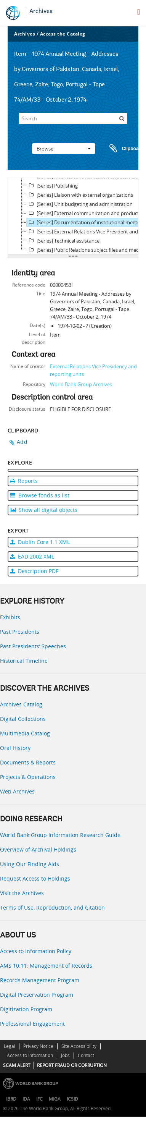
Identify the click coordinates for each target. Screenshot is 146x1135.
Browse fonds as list (39, 495)
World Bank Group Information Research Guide (60, 835)
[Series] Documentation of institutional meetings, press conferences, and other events (86, 222)
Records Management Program (39, 980)
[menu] (138, 12)
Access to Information (30, 1055)
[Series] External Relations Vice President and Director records (86, 231)
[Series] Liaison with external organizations (80, 194)
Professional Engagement (32, 1023)
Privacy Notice (38, 1046)
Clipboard (123, 148)
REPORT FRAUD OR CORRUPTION (72, 1065)
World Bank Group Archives (81, 384)
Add (22, 441)
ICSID (72, 1099)
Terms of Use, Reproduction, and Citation (52, 907)
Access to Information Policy (35, 951)
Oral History (15, 747)
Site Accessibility (78, 1046)
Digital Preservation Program (36, 994)
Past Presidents (19, 631)
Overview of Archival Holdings (38, 849)
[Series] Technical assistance (63, 240)
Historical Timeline (24, 660)
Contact (86, 1055)
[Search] (73, 118)
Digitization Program (26, 1009)
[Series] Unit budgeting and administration (80, 204)
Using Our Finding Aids (29, 864)
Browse (64, 148)
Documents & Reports (28, 762)
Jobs (65, 1055)
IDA (26, 1099)
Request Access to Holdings (35, 878)
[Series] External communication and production (86, 213)
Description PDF (34, 571)
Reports (24, 480)
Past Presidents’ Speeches (33, 646)
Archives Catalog (21, 704)
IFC (39, 1099)
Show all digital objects (43, 509)
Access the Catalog (62, 34)
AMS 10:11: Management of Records (46, 965)
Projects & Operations (28, 776)
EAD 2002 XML (32, 556)
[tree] (73, 216)
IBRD (11, 1099)
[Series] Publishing (52, 185)
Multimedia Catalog (25, 733)
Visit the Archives (22, 893)
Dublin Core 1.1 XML (40, 542)
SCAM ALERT (16, 1065)
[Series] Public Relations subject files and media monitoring (86, 249)
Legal (9, 1046)
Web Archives (17, 791)
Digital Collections (23, 718)
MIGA (55, 1099)
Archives (41, 11)
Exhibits (10, 617)
